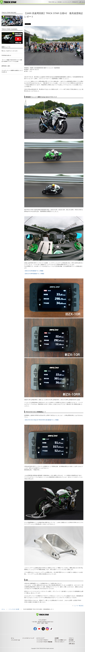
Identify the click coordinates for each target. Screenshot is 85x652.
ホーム (3, 609)
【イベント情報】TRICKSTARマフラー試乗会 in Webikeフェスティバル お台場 (12, 60)
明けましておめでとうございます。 (10, 50)
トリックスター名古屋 (14, 609)
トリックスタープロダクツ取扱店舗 (44, 641)
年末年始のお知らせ (6, 55)
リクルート (71, 638)
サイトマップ (72, 641)
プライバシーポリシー (59, 641)
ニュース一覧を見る (78, 605)
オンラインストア (67, 2)
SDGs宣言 (71, 640)
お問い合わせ (82, 2)
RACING (60, 2)
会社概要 (57, 638)
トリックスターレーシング (28, 638)
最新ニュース (6, 47)
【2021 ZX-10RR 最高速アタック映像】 (34, 273)
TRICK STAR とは (52, 2)
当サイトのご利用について (60, 640)
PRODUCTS (75, 2)
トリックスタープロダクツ (42, 640)
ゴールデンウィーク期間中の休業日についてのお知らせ (12, 71)
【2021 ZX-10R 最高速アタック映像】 (34, 270)
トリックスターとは (15, 640)
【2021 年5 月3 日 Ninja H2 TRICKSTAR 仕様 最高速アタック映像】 (41, 419)
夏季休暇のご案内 (6, 66)
